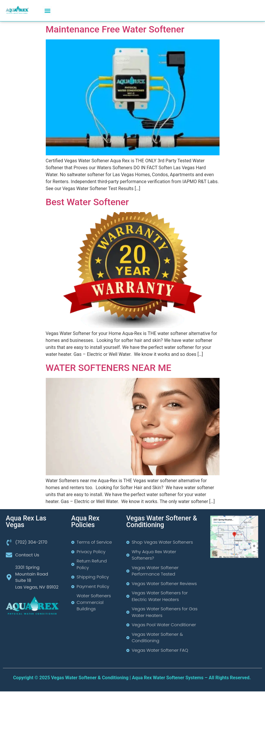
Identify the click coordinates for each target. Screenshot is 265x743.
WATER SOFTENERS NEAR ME (108, 367)
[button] (47, 10)
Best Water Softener (87, 201)
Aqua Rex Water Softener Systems (168, 677)
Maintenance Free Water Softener (115, 29)
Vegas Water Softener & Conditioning (161, 521)
